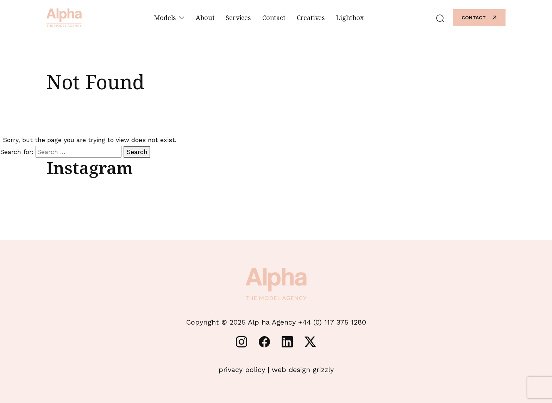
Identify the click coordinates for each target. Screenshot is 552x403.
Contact (274, 17)
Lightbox (350, 17)
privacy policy (242, 369)
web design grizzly (303, 369)
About (205, 17)
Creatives (311, 17)
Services (238, 17)
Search (137, 151)
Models (169, 17)
